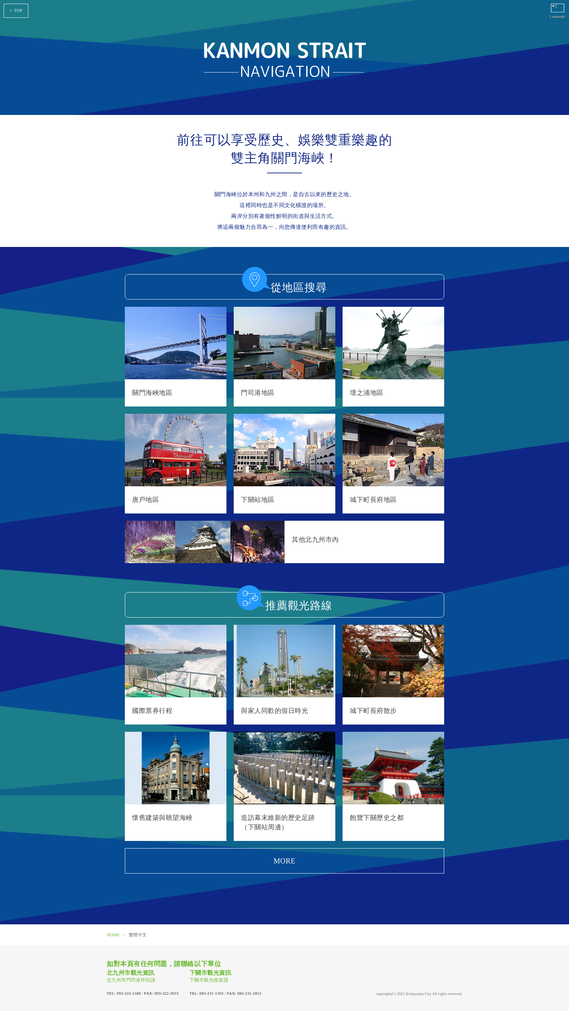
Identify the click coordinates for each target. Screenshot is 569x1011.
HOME (113, 934)
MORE (284, 861)
